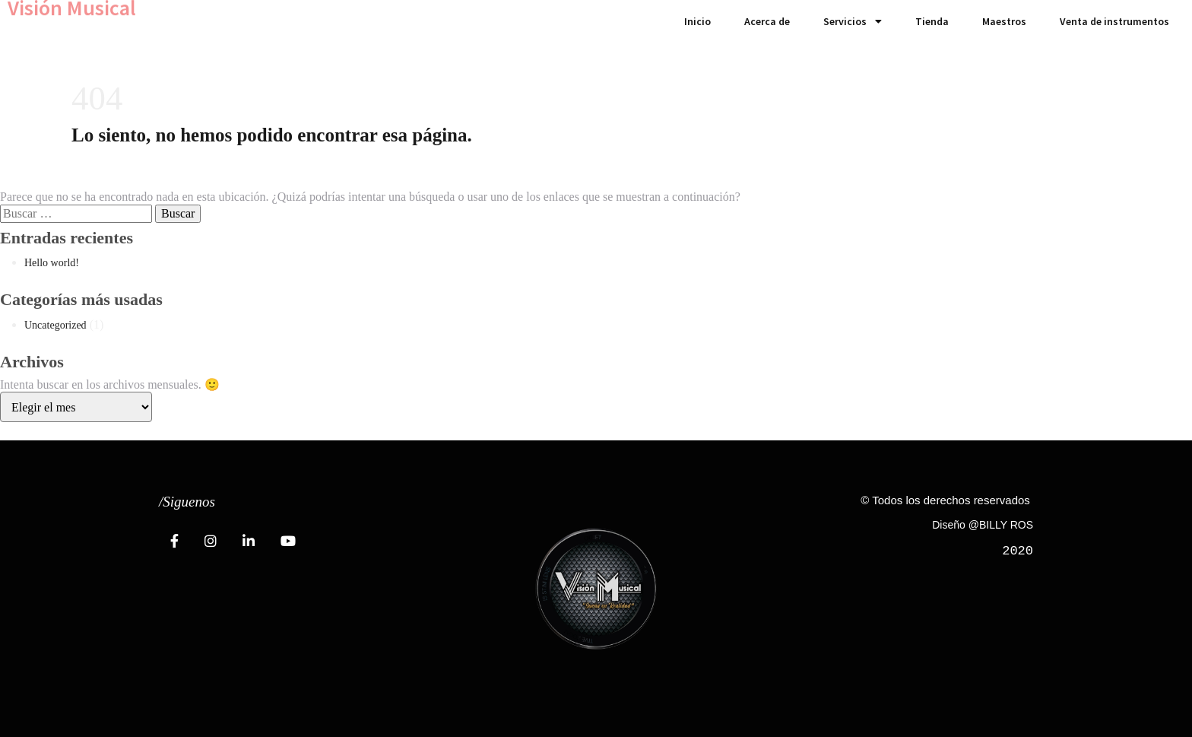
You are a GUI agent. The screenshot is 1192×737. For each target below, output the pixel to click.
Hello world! (51, 262)
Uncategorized (55, 325)
